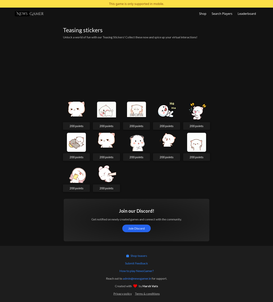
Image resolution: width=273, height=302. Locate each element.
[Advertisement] (136, 69)
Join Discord (136, 228)
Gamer (29, 13)
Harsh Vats (150, 286)
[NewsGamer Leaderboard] (246, 13)
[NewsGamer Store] (202, 13)
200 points (76, 126)
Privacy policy (122, 293)
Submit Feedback (136, 263)
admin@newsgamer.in (137, 278)
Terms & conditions (147, 293)
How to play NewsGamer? (136, 271)
